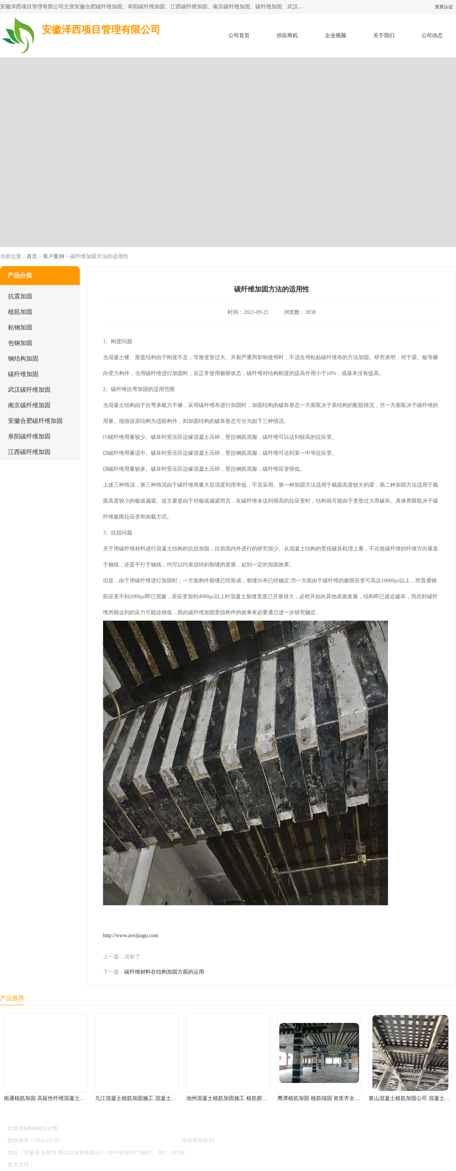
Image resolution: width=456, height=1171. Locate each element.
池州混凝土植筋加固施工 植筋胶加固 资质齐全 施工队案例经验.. (261, 1098)
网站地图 (124, 1165)
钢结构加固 (23, 358)
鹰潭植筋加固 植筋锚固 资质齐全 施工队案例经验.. (336, 1098)
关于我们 (383, 35)
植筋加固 (20, 312)
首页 (32, 256)
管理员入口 (99, 1165)
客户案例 (53, 256)
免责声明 (74, 1165)
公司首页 (239, 35)
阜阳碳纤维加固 (29, 436)
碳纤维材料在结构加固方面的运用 (164, 972)
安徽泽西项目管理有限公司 (149, 1140)
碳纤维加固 (23, 374)
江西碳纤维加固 (29, 452)
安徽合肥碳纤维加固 (35, 421)
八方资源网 (49, 1165)
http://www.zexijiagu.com (130, 935)
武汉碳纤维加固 (29, 389)
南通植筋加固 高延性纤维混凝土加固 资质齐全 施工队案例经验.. (79, 1098)
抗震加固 (20, 296)
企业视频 (335, 35)
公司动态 (432, 35)
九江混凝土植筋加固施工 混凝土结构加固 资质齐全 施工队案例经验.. (175, 1098)
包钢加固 (20, 343)
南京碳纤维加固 (29, 405)
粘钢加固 (20, 327)
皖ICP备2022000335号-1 (88, 1140)
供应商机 (287, 35)
